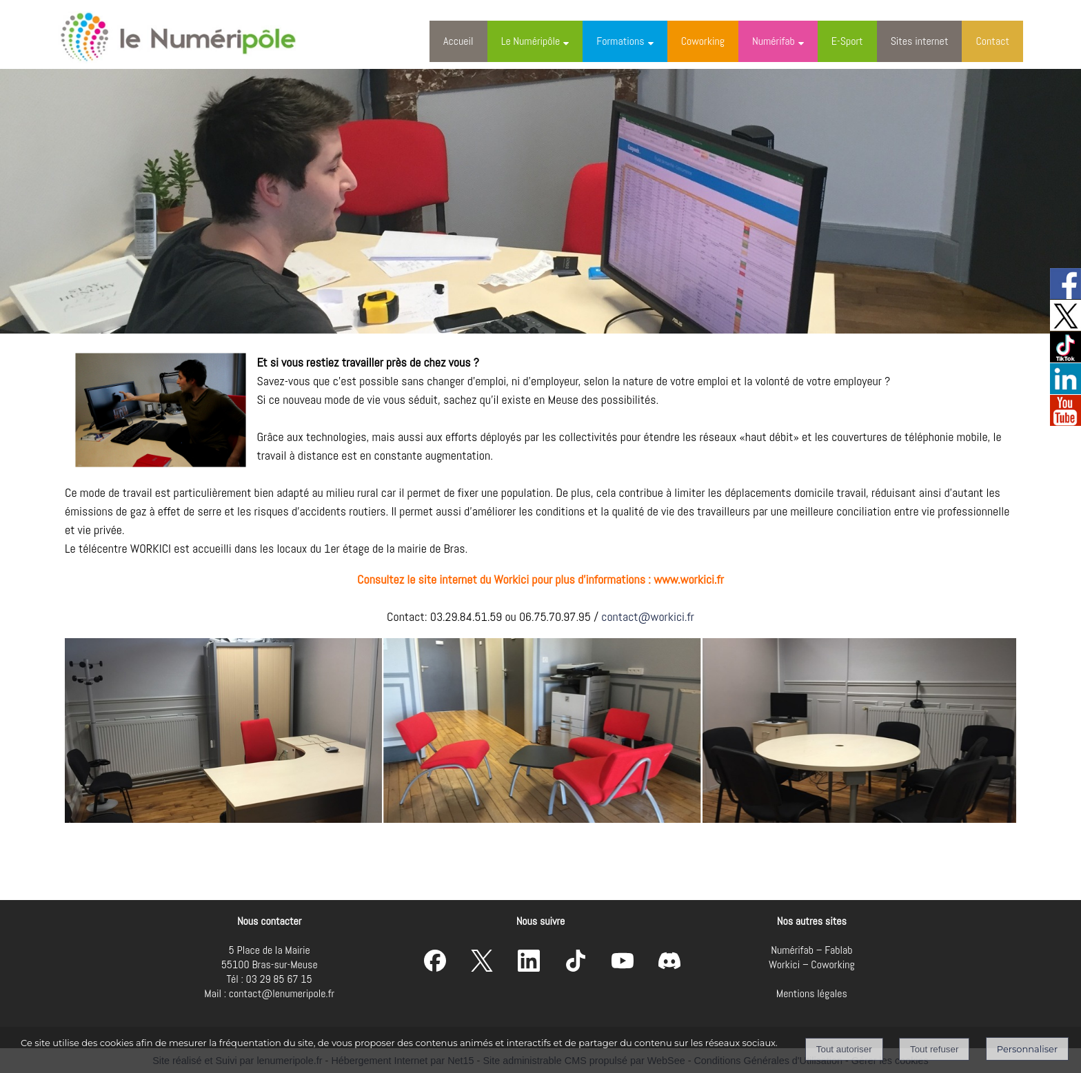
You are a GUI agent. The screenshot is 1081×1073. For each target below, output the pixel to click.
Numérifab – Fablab (811, 950)
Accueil (458, 41)
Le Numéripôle (530, 41)
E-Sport (847, 41)
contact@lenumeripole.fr (281, 993)
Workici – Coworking (812, 964)
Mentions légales (811, 993)
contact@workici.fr (647, 616)
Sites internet (920, 41)
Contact (992, 41)
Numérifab (773, 41)
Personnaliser (1027, 1048)
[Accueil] (191, 34)
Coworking (703, 41)
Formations (620, 41)
